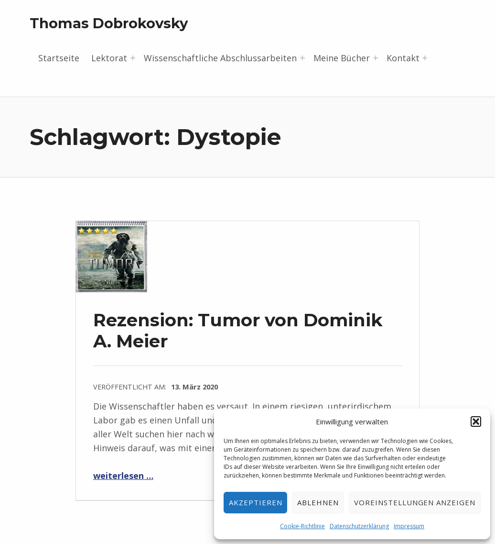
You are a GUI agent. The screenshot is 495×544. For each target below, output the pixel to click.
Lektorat (109, 58)
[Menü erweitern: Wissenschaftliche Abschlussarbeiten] (302, 58)
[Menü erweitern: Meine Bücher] (375, 58)
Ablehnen (318, 502)
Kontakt (403, 58)
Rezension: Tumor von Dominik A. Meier (238, 330)
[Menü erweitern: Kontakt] (424, 58)
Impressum (409, 526)
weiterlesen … (123, 475)
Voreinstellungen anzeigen (414, 502)
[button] (476, 421)
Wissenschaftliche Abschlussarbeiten (220, 58)
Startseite (58, 58)
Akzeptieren (255, 502)
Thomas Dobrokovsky (109, 23)
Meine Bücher (341, 58)
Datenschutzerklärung (359, 526)
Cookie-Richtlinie (302, 526)
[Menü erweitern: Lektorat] (132, 58)
